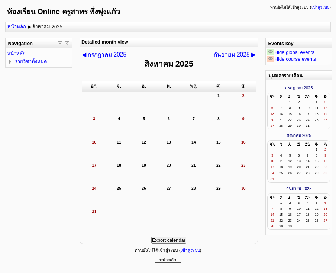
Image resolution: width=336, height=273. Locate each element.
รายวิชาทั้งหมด (31, 61)
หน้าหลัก (16, 26)
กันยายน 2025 (299, 188)
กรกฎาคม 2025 (299, 88)
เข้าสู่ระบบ (320, 7)
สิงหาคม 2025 (47, 26)
